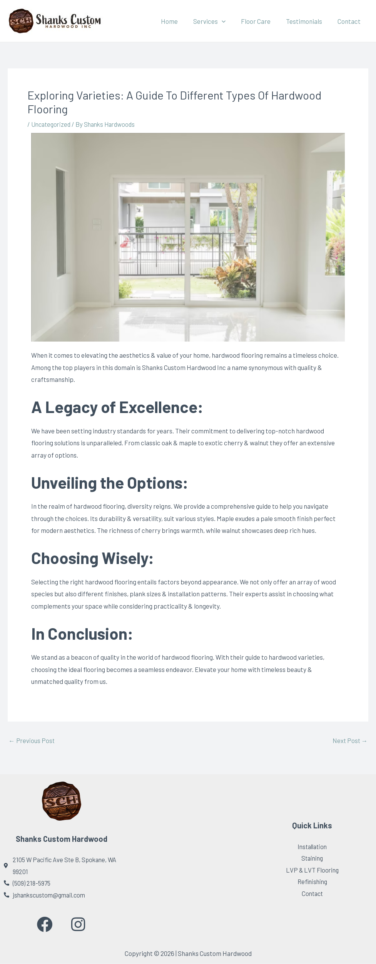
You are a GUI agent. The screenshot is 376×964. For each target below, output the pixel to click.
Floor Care (261, 21)
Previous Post (31, 740)
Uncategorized (52, 124)
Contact (350, 21)
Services (217, 21)
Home (179, 21)
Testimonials (307, 21)
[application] (230, 21)
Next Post (349, 740)
